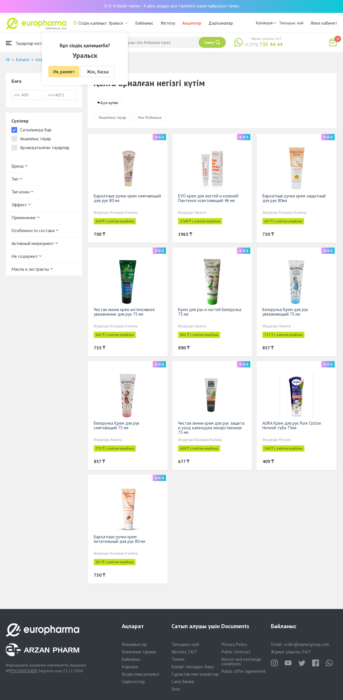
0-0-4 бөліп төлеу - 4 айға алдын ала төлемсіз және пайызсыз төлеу (171, 6)
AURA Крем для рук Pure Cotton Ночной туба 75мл (291, 425)
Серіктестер (133, 681)
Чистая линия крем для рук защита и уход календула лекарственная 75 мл (211, 427)
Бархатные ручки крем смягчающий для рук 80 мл (127, 198)
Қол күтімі (109, 102)
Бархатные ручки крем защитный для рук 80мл (294, 198)
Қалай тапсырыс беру (193, 666)
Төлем (178, 659)
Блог (176, 689)
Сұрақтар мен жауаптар (195, 674)
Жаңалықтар (134, 644)
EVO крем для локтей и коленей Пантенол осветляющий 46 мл (208, 198)
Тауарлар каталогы (29, 43)
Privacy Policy (234, 644)
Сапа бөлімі (183, 681)
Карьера (130, 666)
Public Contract (236, 651)
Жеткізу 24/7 (184, 651)
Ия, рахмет (64, 71)
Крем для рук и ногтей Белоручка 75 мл (209, 312)
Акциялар (192, 23)
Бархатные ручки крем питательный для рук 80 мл (119, 539)
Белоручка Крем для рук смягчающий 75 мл (116, 425)
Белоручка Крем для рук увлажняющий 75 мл (285, 312)
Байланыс (144, 23)
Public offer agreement (243, 671)
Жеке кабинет (323, 23)
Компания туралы (139, 651)
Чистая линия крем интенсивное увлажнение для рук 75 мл (124, 312)
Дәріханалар (220, 23)
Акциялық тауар (112, 117)
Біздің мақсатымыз (140, 674)
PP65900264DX (23, 670)
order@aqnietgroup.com (306, 644)
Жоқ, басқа (98, 71)
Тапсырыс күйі (291, 22)
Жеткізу (167, 23)
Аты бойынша (149, 117)
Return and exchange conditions (241, 661)
